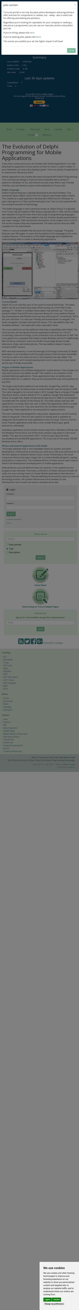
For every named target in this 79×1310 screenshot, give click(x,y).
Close (71, 50)
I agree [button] (47, 1300)
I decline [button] (56, 1300)
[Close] (75, 4)
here (32, 32)
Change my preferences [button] (54, 1304)
